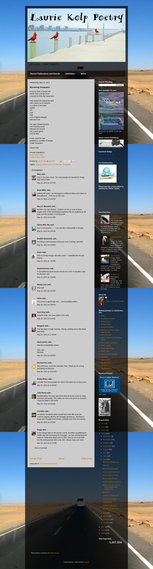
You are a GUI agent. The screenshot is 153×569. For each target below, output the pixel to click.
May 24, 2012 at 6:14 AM (46, 318)
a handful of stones (108, 319)
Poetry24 (104, 357)
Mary (39, 174)
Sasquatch (67, 165)
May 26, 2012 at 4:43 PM (46, 422)
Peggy (39, 430)
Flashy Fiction (106, 324)
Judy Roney (41, 393)
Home (83, 74)
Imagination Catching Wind (116, 217)
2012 (103, 433)
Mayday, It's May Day (111, 509)
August (106, 449)
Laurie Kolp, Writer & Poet (106, 154)
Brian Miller (41, 190)
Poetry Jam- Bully (36, 155)
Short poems (42, 342)
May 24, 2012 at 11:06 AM (46, 335)
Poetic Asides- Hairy (37, 157)
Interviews (70, 74)
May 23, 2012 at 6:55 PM (46, 245)
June (105, 456)
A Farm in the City (109, 505)
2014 (103, 427)
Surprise (106, 465)
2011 (103, 527)
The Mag (104, 365)
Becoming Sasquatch (111, 469)
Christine (40, 411)
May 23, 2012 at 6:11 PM (46, 217)
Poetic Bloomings (107, 348)
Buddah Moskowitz (44, 239)
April (105, 513)
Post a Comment (41, 448)
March (105, 516)
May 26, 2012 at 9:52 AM (46, 404)
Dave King (41, 312)
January (106, 523)
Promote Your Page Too (105, 158)
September (107, 446)
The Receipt (115, 256)
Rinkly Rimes (42, 379)
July (105, 453)
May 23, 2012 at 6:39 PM (46, 231)
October (106, 443)
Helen (39, 298)
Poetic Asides (47, 165)
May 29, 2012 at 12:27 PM (46, 443)
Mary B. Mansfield (44, 206)
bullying (38, 165)
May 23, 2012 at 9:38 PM (46, 305)
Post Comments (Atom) (48, 464)
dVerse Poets (106, 321)
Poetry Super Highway (109, 354)
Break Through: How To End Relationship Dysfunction (111, 487)
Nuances (106, 492)
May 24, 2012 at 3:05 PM (46, 355)
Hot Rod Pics (42, 363)
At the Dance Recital (110, 475)
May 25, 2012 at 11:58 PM (46, 385)
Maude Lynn (42, 285)
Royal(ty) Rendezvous (111, 462)
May (105, 459)
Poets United (105, 360)
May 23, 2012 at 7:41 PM (46, 261)
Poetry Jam (57, 165)
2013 (103, 430)
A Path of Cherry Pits (110, 496)
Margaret (40, 326)
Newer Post (36, 458)
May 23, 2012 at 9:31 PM (46, 291)
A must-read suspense (111, 472)
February (106, 519)
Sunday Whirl (106, 362)
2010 (103, 530)
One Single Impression (109, 343)
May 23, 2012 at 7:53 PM (46, 277)
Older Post (86, 458)
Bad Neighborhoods (110, 478)
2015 (103, 424)
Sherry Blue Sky (43, 225)
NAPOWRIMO (106, 335)
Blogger (86, 562)
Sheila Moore (54, 553)
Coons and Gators (109, 499)
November (107, 440)
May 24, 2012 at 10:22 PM (46, 371)
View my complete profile (114, 301)
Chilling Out (115, 274)
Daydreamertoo (43, 268)
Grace (39, 252)
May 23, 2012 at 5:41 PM (46, 199)
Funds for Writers (107, 327)
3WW (103, 316)
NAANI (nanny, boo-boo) (112, 482)
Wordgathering (106, 368)
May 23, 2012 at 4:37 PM (46, 183)
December (107, 436)
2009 (103, 533)
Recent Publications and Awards (45, 74)
